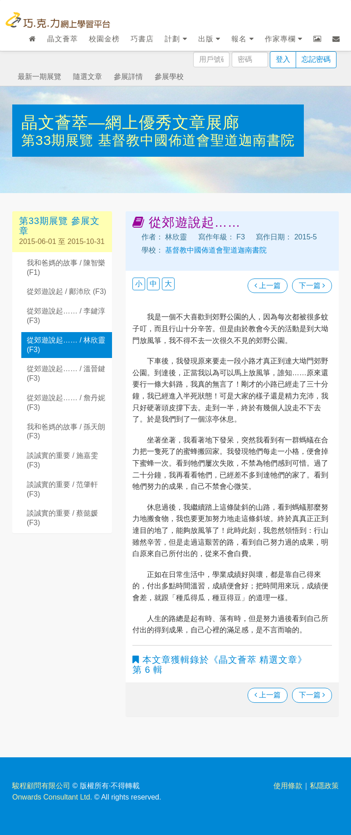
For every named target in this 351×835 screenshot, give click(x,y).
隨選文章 (87, 76)
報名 (242, 39)
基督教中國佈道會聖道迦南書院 (196, 140)
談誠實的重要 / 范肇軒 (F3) (62, 489)
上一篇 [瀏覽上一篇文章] (267, 285)
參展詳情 (128, 76)
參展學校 (169, 76)
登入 (283, 59)
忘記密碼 (316, 59)
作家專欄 (283, 39)
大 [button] (168, 284)
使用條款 (287, 786)
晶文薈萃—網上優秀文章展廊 (130, 122)
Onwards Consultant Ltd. (52, 797)
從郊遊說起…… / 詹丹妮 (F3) (66, 402)
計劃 (176, 39)
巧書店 (142, 39)
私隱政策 (324, 786)
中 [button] (153, 284)
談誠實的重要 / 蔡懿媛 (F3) (62, 518)
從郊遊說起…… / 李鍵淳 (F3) (66, 315)
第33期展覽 (59, 140)
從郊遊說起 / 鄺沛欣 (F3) (66, 291)
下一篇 (312, 285)
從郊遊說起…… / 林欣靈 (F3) (66, 344)
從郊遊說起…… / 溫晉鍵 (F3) (66, 373)
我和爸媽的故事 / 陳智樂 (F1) (66, 267)
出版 (209, 39)
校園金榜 (104, 39)
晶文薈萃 (62, 39)
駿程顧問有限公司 (41, 786)
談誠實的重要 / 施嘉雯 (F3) (62, 460)
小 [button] (138, 284)
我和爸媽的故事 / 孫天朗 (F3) (66, 431)
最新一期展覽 (39, 76)
